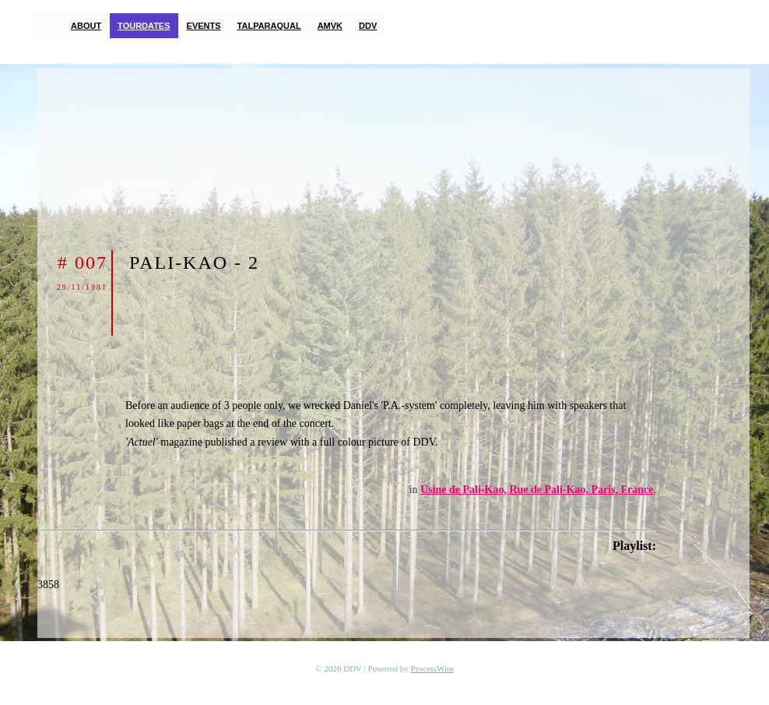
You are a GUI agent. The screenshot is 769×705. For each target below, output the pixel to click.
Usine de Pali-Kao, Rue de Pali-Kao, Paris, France (536, 489)
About (86, 25)
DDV (368, 25)
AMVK (330, 25)
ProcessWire (432, 668)
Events (204, 25)
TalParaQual (269, 25)
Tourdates (144, 25)
